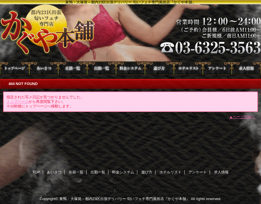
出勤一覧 (101, 68)
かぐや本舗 (130, 33)
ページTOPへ (244, 117)
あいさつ (43, 68)
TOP (14, 68)
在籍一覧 (72, 68)
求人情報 (246, 68)
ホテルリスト (188, 68)
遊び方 (159, 68)
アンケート (217, 68)
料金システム (130, 68)
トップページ (18, 101)
